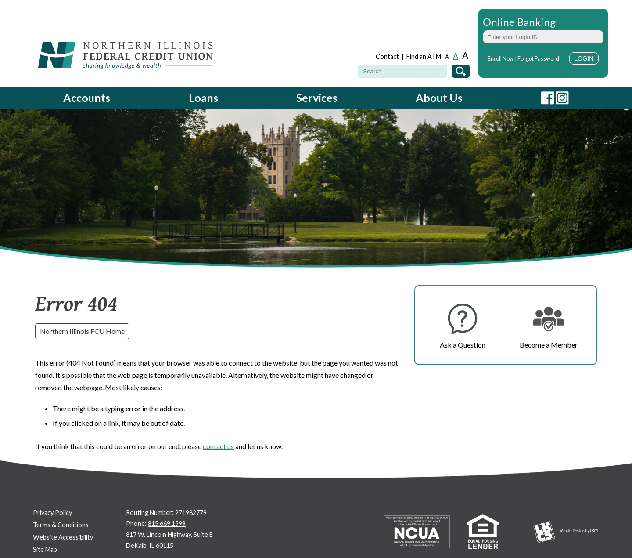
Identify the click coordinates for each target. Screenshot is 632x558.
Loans (203, 97)
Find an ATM (423, 56)
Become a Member (549, 345)
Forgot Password (538, 58)
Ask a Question (462, 345)
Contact (387, 56)
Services (317, 97)
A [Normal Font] (455, 56)
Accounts (86, 97)
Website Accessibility (63, 537)
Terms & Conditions (61, 525)
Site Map (45, 549)
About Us (439, 97)
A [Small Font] (447, 57)
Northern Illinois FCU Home (82, 331)
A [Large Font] (465, 55)
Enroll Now (501, 58)
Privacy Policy (52, 512)
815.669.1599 (167, 523)
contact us (218, 446)
